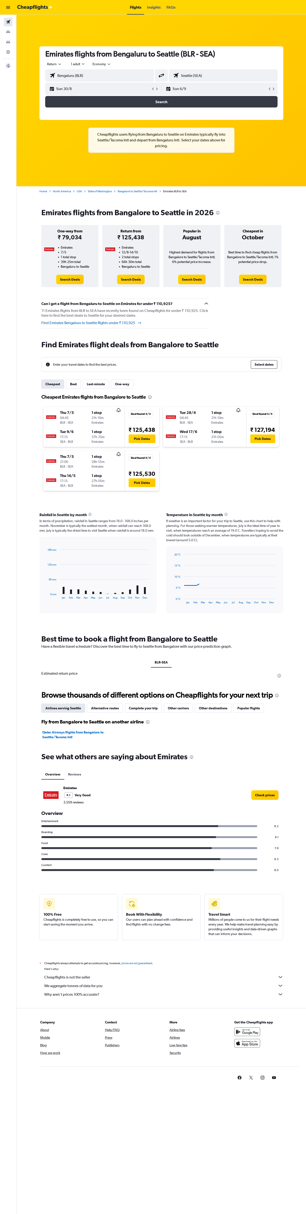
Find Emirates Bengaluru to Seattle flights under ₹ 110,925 (91, 323)
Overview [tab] (52, 774)
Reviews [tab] (74, 774)
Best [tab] (73, 384)
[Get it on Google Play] (247, 1037)
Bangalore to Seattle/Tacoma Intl (137, 191)
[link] (70, 279)
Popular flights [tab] (248, 708)
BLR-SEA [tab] (161, 662)
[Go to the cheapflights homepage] (35, 7)
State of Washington (100, 191)
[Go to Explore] (8, 52)
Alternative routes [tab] (105, 708)
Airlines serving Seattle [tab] (63, 708)
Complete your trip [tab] (143, 708)
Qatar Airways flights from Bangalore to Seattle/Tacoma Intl (73, 734)
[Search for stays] (8, 32)
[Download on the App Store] (247, 1048)
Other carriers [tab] (178, 708)
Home (43, 191)
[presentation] (218, 213)
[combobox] (54, 64)
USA (79, 191)
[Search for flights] (8, 22)
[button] (8, 7)
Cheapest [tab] (52, 384)
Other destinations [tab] (213, 708)
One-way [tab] (122, 384)
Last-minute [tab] (96, 384)
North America (62, 191)
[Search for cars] (8, 42)
